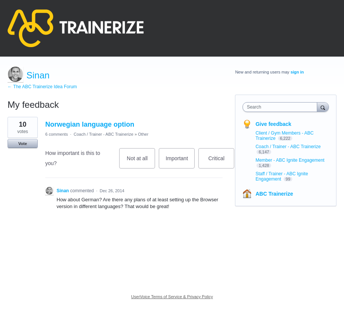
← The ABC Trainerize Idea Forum (42, 86)
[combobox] (281, 107)
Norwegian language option (89, 124)
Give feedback (273, 124)
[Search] (323, 107)
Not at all (141, 161)
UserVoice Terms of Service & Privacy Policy (172, 296)
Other (143, 134)
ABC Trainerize (274, 194)
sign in (297, 72)
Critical (221, 161)
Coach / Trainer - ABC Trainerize (103, 134)
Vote (22, 143)
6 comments (56, 134)
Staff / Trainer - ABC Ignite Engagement (281, 176)
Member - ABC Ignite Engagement (289, 160)
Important (180, 161)
